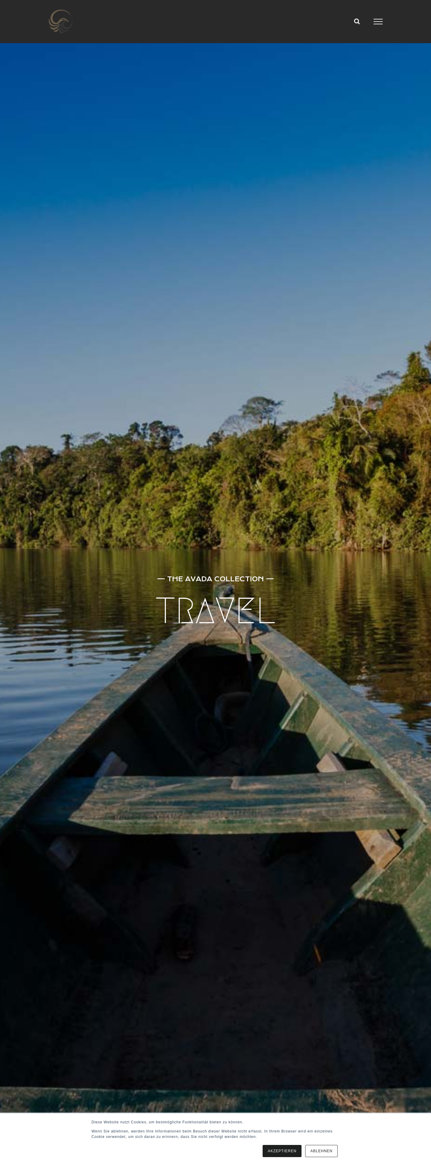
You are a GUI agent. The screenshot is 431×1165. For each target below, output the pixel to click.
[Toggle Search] (357, 21)
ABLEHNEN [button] (321, 1151)
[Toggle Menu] (378, 21)
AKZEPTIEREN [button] (282, 1151)
